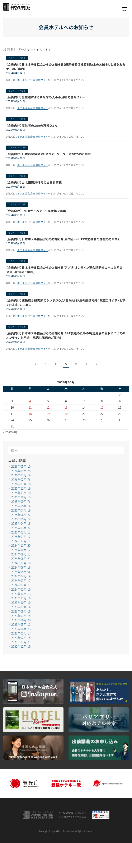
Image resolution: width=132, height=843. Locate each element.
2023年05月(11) (21, 625)
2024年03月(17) (21, 581)
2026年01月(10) (21, 484)
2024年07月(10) (21, 563)
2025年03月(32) (21, 528)
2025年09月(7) (20, 502)
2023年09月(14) (21, 607)
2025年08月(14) (21, 506)
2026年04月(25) (21, 471)
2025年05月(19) (21, 519)
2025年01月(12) (21, 537)
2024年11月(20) (21, 546)
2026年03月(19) (21, 475)
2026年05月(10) (21, 466)
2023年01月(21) (21, 642)
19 (48, 414)
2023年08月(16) (21, 611)
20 (65, 414)
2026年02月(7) (20, 480)
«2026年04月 (10, 432)
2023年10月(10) (21, 603)
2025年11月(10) (21, 493)
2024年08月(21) (21, 559)
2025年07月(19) (21, 510)
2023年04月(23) (21, 629)
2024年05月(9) (20, 572)
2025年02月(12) (21, 532)
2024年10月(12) (21, 550)
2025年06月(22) (21, 515)
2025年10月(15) (21, 497)
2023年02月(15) (21, 638)
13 (65, 408)
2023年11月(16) (21, 598)
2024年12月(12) (21, 541)
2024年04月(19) (21, 576)
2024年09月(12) (21, 554)
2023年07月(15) (21, 616)
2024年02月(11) (21, 585)
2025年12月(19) (21, 488)
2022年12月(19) (21, 647)
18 (30, 414)
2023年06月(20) (21, 620)
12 (48, 408)
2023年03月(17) (21, 633)
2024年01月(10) (21, 589)
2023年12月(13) (21, 594)
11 (30, 408)
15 (101, 408)
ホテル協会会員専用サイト (32, 80)
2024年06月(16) (21, 567)
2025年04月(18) (21, 524)
